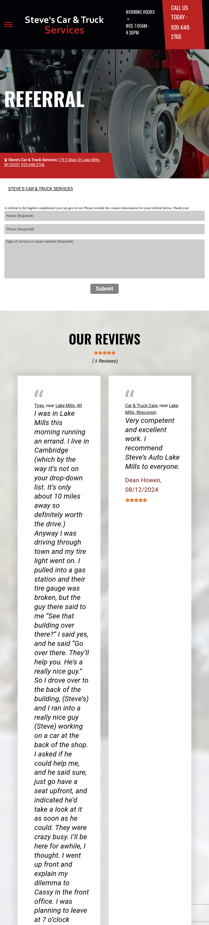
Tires (39, 405)
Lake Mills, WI (69, 405)
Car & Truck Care (141, 405)
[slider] (104, 352)
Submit (104, 288)
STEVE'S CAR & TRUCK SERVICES (40, 188)
